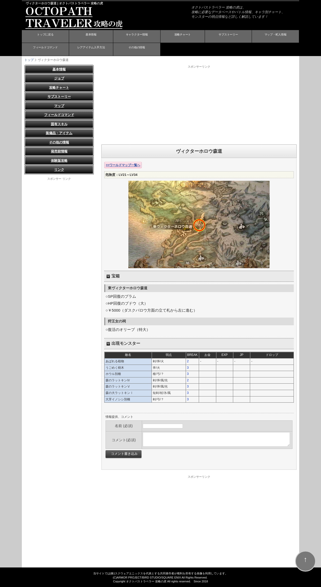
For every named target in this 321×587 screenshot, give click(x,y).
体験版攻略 (59, 160)
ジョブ (59, 78)
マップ (59, 105)
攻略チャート (182, 37)
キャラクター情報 (137, 37)
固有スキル (59, 124)
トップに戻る (45, 37)
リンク (59, 169)
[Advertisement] (199, 104)
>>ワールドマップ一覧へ (123, 165)
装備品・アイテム (59, 133)
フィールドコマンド (45, 49)
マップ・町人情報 (275, 37)
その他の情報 (137, 49)
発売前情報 (59, 151)
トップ (29, 59)
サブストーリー (228, 37)
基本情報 (91, 37)
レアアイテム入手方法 (90, 49)
